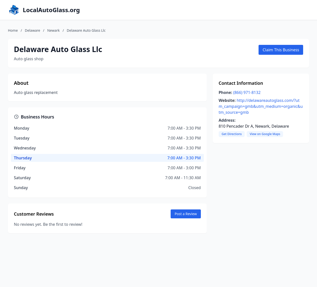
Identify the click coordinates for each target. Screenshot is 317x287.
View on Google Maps (265, 134)
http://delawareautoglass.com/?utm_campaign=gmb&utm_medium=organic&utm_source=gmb (261, 106)
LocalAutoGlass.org (51, 10)
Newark (53, 30)
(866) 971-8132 (247, 92)
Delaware (32, 30)
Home (13, 30)
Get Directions (232, 134)
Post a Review (186, 213)
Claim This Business (281, 50)
